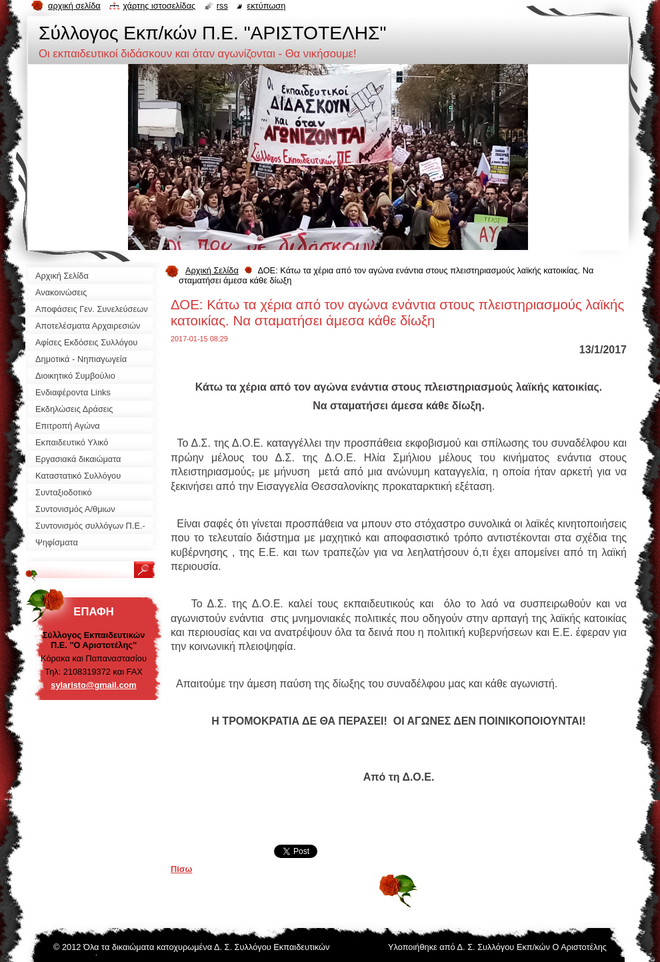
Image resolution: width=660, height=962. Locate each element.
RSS (222, 6)
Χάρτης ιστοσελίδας (159, 6)
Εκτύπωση (266, 6)
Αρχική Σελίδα (212, 270)
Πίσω (181, 869)
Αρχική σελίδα (74, 6)
